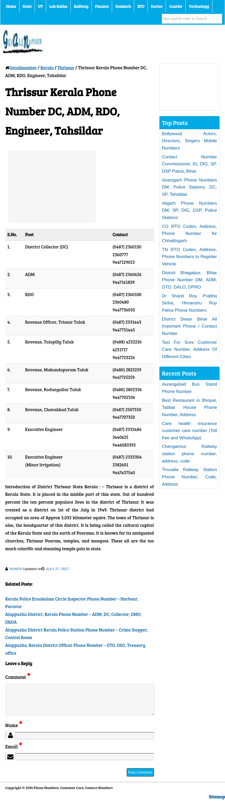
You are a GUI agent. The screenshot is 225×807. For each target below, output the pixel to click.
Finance (102, 6)
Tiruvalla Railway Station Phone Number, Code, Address (189, 476)
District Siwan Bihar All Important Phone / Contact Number (189, 326)
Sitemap (217, 803)
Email (13, 752)
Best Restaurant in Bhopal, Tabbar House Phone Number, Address (189, 407)
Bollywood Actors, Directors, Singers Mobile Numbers (189, 141)
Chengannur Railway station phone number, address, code (189, 453)
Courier (175, 6)
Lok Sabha (58, 6)
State (27, 6)
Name (13, 731)
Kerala (47, 68)
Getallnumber (23, 68)
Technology (199, 6)
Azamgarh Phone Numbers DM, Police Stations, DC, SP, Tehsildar (189, 187)
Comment (17, 677)
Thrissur (65, 68)
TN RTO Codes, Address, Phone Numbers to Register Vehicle (189, 256)
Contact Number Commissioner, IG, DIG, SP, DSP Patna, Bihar (189, 164)
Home (11, 6)
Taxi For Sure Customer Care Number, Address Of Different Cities (189, 349)
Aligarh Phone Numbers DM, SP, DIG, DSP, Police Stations (189, 210)
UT (40, 6)
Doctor (157, 6)
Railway (81, 6)
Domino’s (123, 6)
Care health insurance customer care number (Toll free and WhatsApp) (189, 430)
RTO (140, 6)
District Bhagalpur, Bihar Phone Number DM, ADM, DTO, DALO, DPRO (189, 280)
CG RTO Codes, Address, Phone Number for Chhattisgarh (189, 233)
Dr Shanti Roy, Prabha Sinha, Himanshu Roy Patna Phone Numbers (189, 303)
